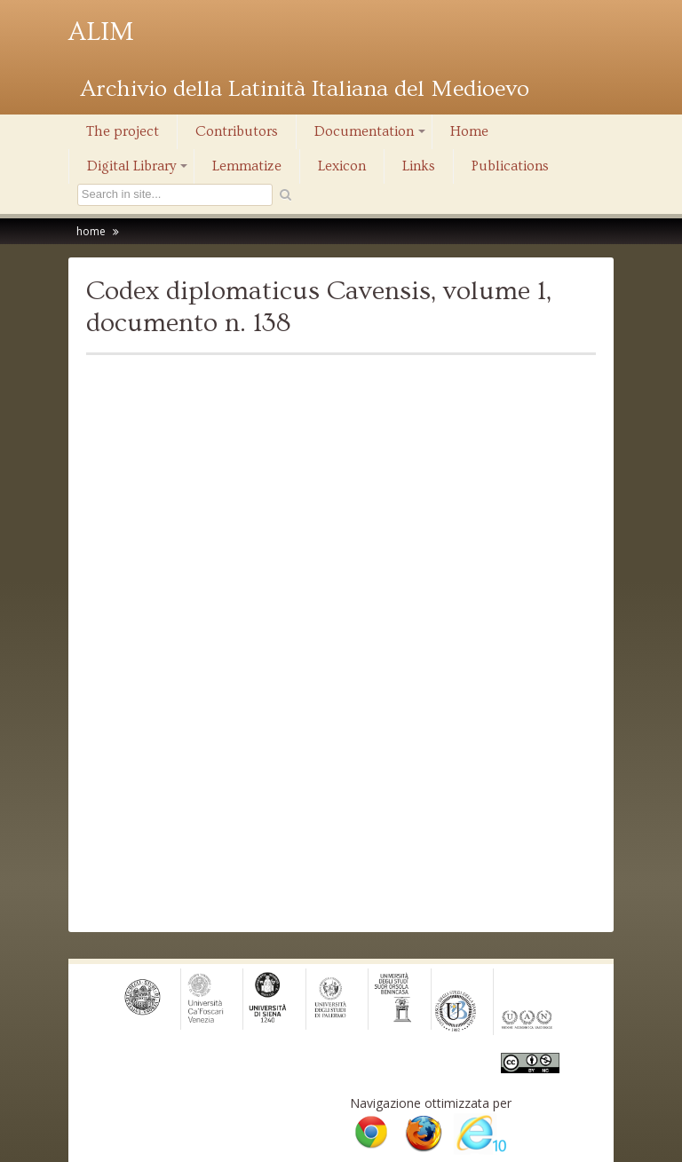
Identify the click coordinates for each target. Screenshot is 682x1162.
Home (469, 131)
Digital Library (138, 170)
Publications (510, 166)
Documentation (371, 135)
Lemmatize (247, 166)
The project (122, 131)
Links (418, 166)
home (91, 231)
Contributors (236, 131)
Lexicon (342, 166)
